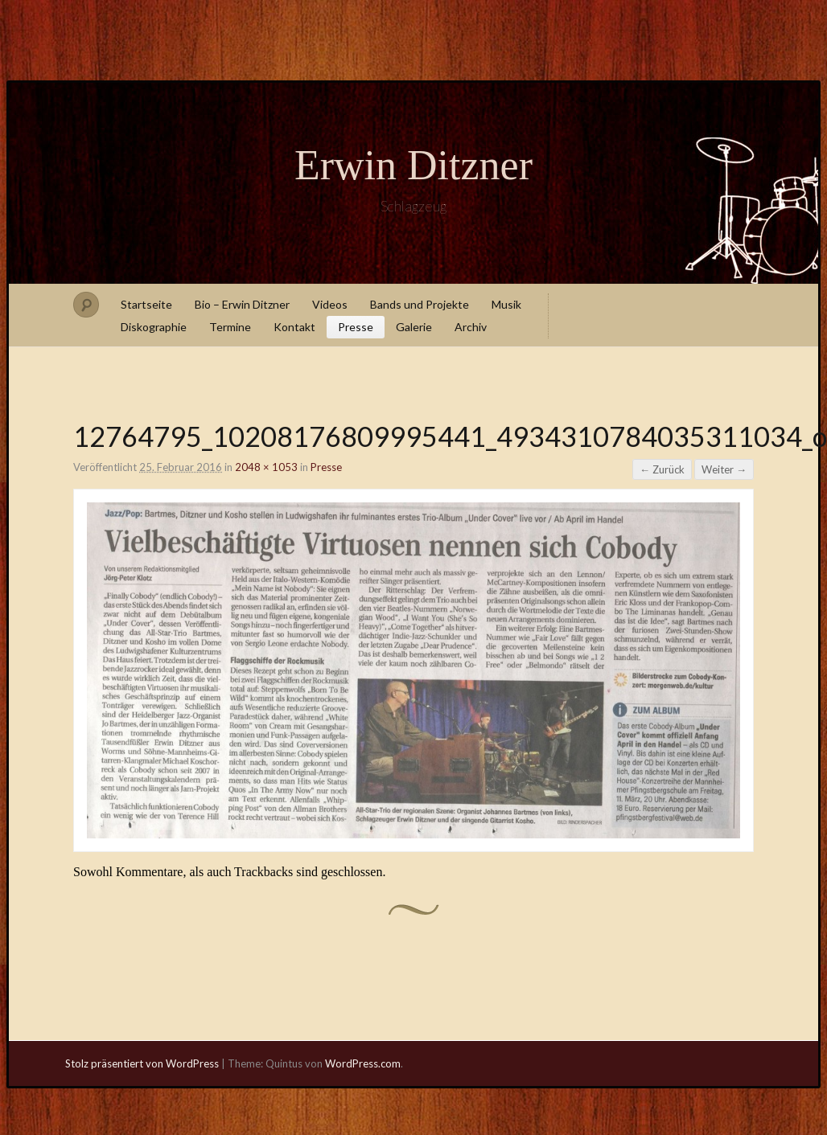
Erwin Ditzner (413, 165)
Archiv (471, 327)
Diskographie (154, 327)
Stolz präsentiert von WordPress (142, 1063)
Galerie (414, 327)
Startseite (146, 304)
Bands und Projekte (419, 304)
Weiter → (724, 469)
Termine (230, 327)
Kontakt (294, 327)
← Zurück (662, 469)
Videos (330, 304)
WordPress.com (363, 1063)
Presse (355, 327)
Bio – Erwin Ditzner (242, 304)
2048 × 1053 (266, 467)
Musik (506, 304)
